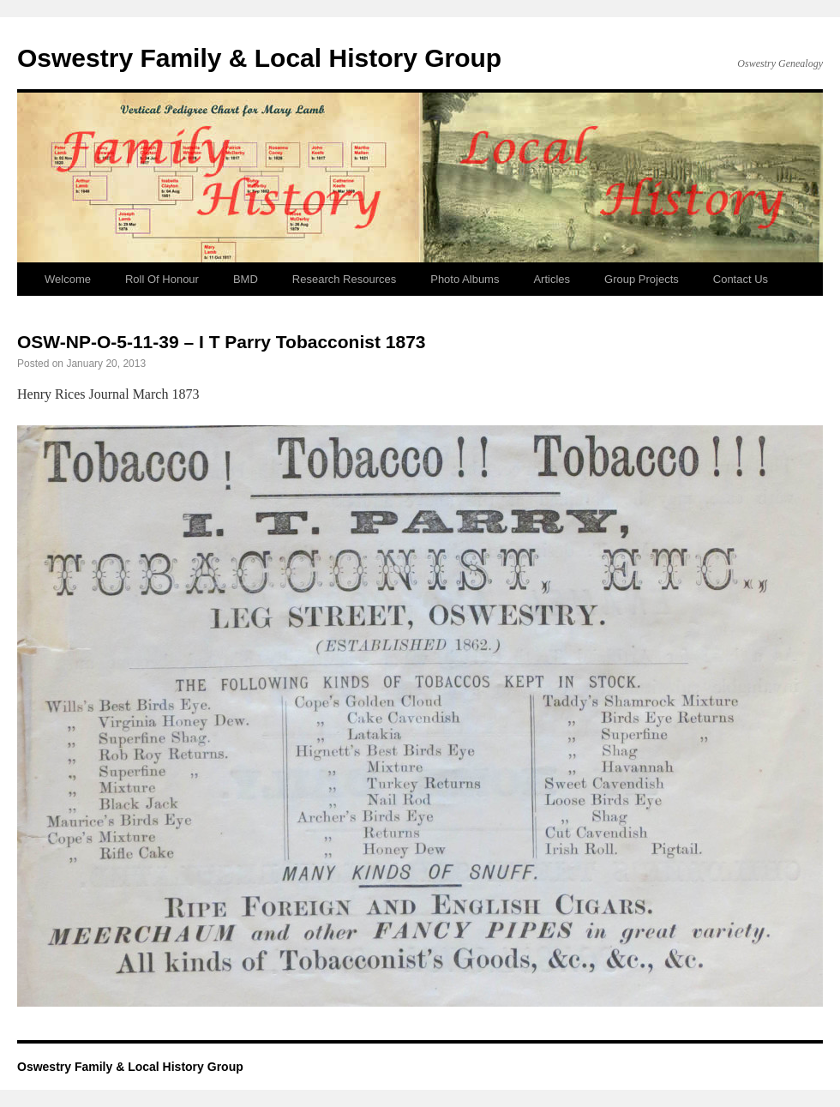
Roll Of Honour (162, 279)
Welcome (68, 279)
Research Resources (344, 279)
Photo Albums (464, 279)
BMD (245, 279)
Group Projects (641, 279)
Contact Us (740, 279)
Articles (551, 279)
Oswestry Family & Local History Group (259, 58)
